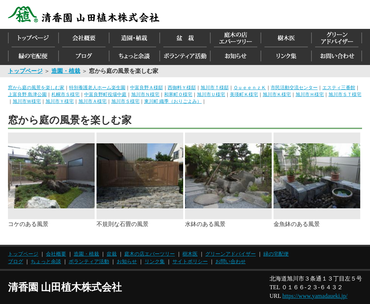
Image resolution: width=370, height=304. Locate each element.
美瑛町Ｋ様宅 (244, 94)
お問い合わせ (230, 261)
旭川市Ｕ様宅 (211, 94)
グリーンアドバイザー (230, 254)
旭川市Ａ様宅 (92, 101)
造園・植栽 (86, 254)
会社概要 (56, 254)
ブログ (15, 261)
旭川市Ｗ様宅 (27, 101)
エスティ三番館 (338, 87)
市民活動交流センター (294, 87)
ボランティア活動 (89, 261)
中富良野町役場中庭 (105, 94)
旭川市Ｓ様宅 (125, 101)
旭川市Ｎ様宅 (145, 94)
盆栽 (112, 254)
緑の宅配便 (276, 254)
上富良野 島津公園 (27, 94)
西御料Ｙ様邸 (182, 87)
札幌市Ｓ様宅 (65, 94)
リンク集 (155, 261)
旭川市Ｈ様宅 (310, 94)
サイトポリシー (190, 261)
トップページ (23, 254)
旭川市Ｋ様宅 (277, 94)
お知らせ (127, 261)
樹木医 (190, 254)
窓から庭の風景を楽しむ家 (36, 87)
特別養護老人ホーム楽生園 (97, 87)
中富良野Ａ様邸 (146, 87)
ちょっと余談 (46, 261)
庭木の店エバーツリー (149, 254)
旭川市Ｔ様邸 (215, 87)
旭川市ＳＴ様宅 (344, 94)
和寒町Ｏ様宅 (178, 94)
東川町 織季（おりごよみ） (173, 101)
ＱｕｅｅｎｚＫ (249, 87)
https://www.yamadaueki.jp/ (314, 296)
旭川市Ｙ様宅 (60, 101)
